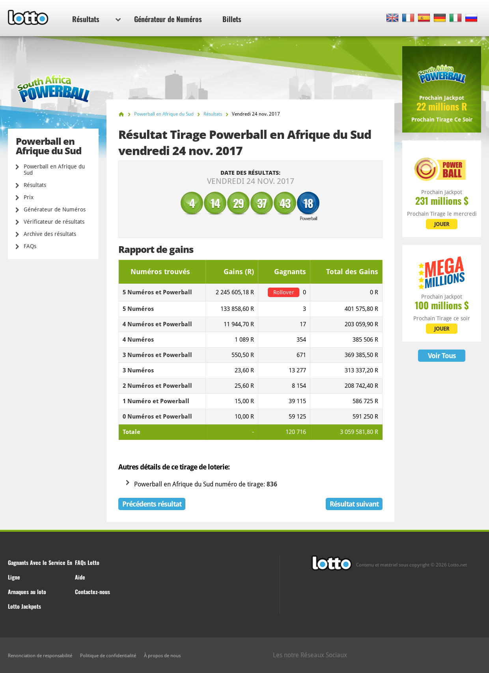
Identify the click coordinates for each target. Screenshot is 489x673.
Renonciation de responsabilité (40, 655)
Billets (231, 19)
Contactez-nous (92, 591)
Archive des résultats (50, 234)
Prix (29, 197)
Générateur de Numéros (168, 19)
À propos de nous (162, 655)
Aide (80, 577)
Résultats (96, 19)
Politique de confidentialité (108, 655)
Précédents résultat (151, 504)
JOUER (441, 224)
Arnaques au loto (27, 591)
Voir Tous (442, 355)
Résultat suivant (354, 504)
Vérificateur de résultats (54, 222)
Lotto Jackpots (24, 606)
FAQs (30, 246)
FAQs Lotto (87, 562)
